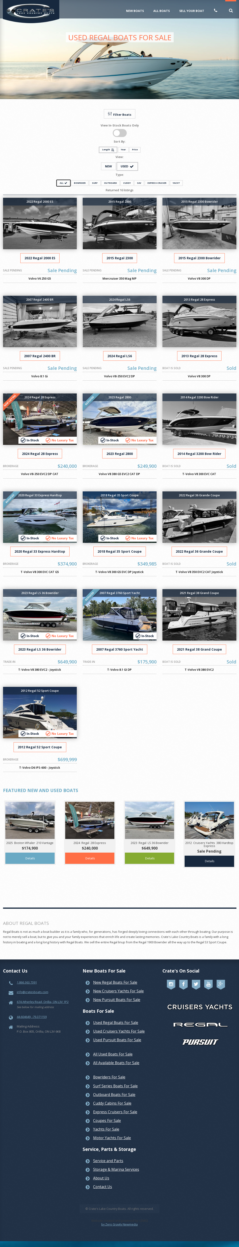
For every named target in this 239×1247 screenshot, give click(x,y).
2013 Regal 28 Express (199, 356)
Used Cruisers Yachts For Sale (119, 1031)
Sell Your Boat (191, 11)
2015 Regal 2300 (119, 258)
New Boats (135, 11)
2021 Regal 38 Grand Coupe (199, 649)
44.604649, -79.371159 (32, 1017)
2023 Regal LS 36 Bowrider (39, 649)
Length (108, 149)
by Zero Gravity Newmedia (119, 1224)
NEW (108, 166)
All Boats (161, 11)
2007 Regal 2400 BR (40, 356)
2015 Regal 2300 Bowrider (199, 258)
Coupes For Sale (107, 1120)
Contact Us (102, 1186)
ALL (63, 183)
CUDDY (127, 183)
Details (30, 858)
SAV (139, 183)
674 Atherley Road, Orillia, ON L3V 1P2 (43, 1002)
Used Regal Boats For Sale (115, 1022)
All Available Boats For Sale (116, 1062)
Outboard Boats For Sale (114, 1094)
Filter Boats (119, 114)
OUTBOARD (110, 183)
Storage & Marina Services (116, 1169)
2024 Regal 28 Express (40, 453)
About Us (101, 1178)
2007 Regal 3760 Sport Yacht (119, 649)
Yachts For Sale (106, 1129)
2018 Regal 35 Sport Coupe (120, 551)
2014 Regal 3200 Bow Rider (199, 453)
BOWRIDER (80, 183)
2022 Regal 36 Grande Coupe (199, 551)
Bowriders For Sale (109, 1077)
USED (127, 166)
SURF (95, 183)
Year (123, 149)
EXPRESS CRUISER (157, 183)
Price (135, 149)
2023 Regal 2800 (119, 453)
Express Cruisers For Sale (115, 1111)
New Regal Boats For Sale (115, 982)
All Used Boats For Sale (113, 1054)
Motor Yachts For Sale (112, 1137)
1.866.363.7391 (27, 982)
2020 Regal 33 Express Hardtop (39, 551)
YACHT (176, 183)
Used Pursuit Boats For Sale (117, 1039)
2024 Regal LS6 (119, 356)
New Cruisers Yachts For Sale (118, 991)
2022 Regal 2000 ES (40, 258)
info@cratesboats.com (32, 992)
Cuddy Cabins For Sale (112, 1103)
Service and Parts (108, 1160)
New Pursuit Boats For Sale (116, 999)
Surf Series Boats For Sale (115, 1085)
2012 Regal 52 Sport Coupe (40, 747)
